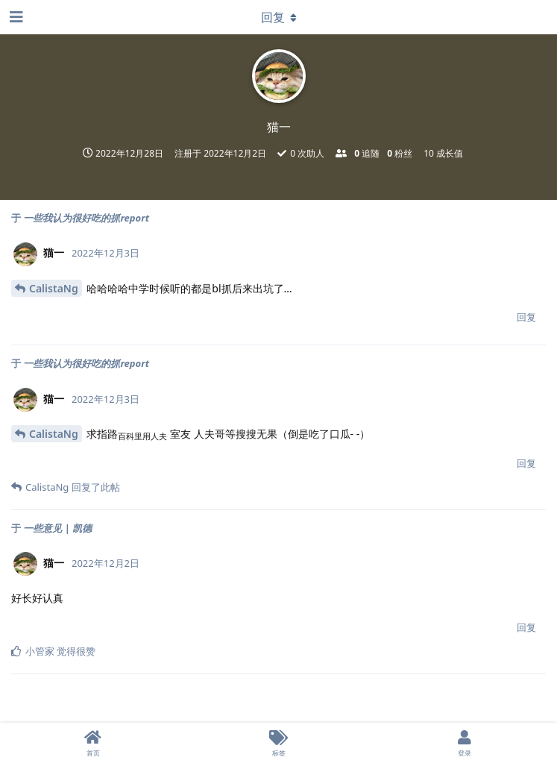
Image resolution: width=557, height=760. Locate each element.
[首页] (92, 741)
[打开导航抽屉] (15, 17)
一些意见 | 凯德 (57, 528)
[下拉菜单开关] (278, 17)
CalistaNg (53, 288)
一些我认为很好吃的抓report (86, 217)
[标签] (278, 741)
